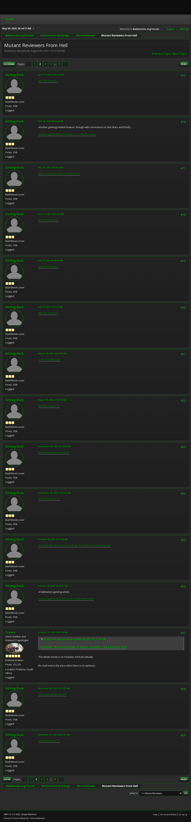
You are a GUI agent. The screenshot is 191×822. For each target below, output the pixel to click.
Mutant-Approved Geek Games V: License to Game (67, 134)
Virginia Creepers (48, 266)
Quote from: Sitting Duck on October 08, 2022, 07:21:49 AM (74, 639)
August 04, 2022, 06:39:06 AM (52, 353)
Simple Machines (29, 814)
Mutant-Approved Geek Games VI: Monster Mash (66, 598)
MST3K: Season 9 (48, 313)
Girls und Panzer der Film (52, 694)
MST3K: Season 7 (48, 80)
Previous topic (161, 53)
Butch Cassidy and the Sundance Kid (59, 173)
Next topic (180, 53)
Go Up (7, 779)
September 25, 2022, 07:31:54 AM (54, 492)
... (55, 64)
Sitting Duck (14, 75)
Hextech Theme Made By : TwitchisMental (24, 818)
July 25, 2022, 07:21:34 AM (50, 307)
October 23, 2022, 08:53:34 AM (53, 632)
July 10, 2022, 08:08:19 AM (50, 260)
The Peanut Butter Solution (53, 452)
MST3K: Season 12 (49, 740)
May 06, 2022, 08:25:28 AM (50, 121)
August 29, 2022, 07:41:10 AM (52, 399)
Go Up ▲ (183, 814)
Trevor (10, 632)
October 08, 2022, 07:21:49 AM (53, 539)
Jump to (134, 793)
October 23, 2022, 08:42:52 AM (53, 585)
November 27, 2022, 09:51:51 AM (54, 734)
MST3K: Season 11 (49, 499)
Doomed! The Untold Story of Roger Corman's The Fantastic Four (74, 545)
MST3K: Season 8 (48, 220)
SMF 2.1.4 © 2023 (12, 814)
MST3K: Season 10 (49, 406)
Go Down (9, 64)
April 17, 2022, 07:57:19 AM (51, 74)
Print (184, 64)
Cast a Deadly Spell (49, 359)
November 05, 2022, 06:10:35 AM (54, 688)
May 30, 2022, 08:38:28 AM (50, 167)
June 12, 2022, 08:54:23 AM (51, 214)
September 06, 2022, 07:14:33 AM (54, 446)
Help (155, 814)
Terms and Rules (168, 814)
